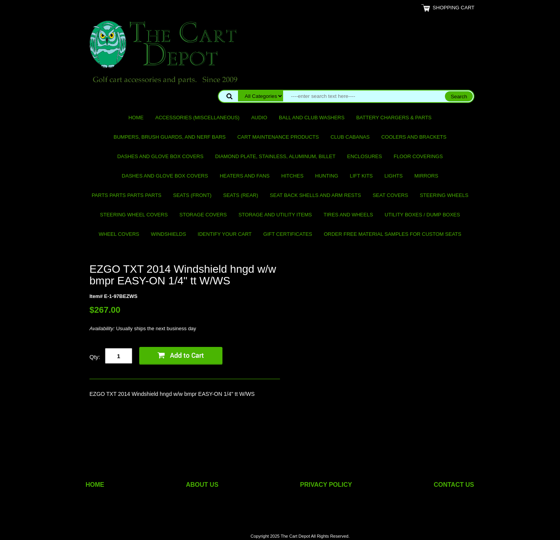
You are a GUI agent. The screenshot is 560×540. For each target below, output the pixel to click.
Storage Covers (203, 215)
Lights (394, 176)
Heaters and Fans (245, 176)
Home (136, 117)
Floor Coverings (418, 156)
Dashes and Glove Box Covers (160, 156)
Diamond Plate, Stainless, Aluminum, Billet (275, 156)
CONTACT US (454, 484)
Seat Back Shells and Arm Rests (315, 195)
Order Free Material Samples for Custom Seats (392, 234)
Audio (259, 117)
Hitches (292, 176)
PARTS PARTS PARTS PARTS (126, 195)
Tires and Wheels (348, 215)
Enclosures (364, 156)
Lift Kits (361, 176)
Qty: (94, 357)
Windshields (168, 234)
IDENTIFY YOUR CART (225, 234)
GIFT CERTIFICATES (287, 234)
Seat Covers (390, 195)
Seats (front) (192, 195)
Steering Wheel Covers (134, 215)
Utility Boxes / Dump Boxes (422, 215)
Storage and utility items (275, 215)
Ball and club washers (312, 117)
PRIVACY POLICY (326, 484)
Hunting (326, 176)
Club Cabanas (350, 137)
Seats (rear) (240, 195)
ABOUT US (202, 484)
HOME (95, 484)
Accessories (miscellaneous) (197, 117)
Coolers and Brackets (413, 137)
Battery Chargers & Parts (394, 117)
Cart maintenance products (278, 137)
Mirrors (426, 176)
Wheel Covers (119, 234)
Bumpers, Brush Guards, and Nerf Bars (170, 137)
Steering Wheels (444, 195)
